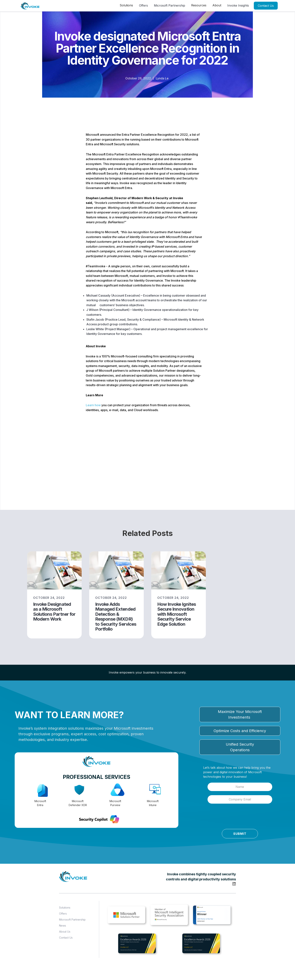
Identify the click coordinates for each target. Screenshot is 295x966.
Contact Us (266, 6)
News (62, 925)
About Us (64, 931)
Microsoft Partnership (169, 5)
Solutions (64, 907)
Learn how (93, 405)
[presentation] (228, 817)
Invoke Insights (238, 5)
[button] (126, 5)
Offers (143, 5)
